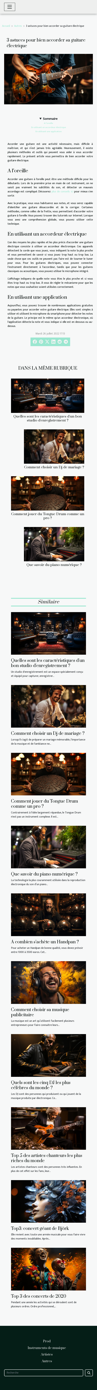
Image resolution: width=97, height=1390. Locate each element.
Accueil (6, 26)
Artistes (47, 1354)
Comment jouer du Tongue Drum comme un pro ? (47, 516)
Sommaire (50, 118)
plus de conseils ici (62, 191)
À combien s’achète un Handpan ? (45, 942)
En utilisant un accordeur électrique (48, 127)
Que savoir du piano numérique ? (54, 565)
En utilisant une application (48, 131)
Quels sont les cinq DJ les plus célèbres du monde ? (40, 1085)
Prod (47, 1341)
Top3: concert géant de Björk (40, 1228)
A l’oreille (48, 123)
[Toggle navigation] (9, 7)
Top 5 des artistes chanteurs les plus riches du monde (46, 1158)
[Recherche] (43, 1372)
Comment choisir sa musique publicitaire (40, 1012)
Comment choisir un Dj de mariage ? (54, 467)
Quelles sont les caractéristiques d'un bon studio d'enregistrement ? (47, 418)
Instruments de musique (47, 1348)
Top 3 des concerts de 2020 (38, 1296)
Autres (18, 26)
